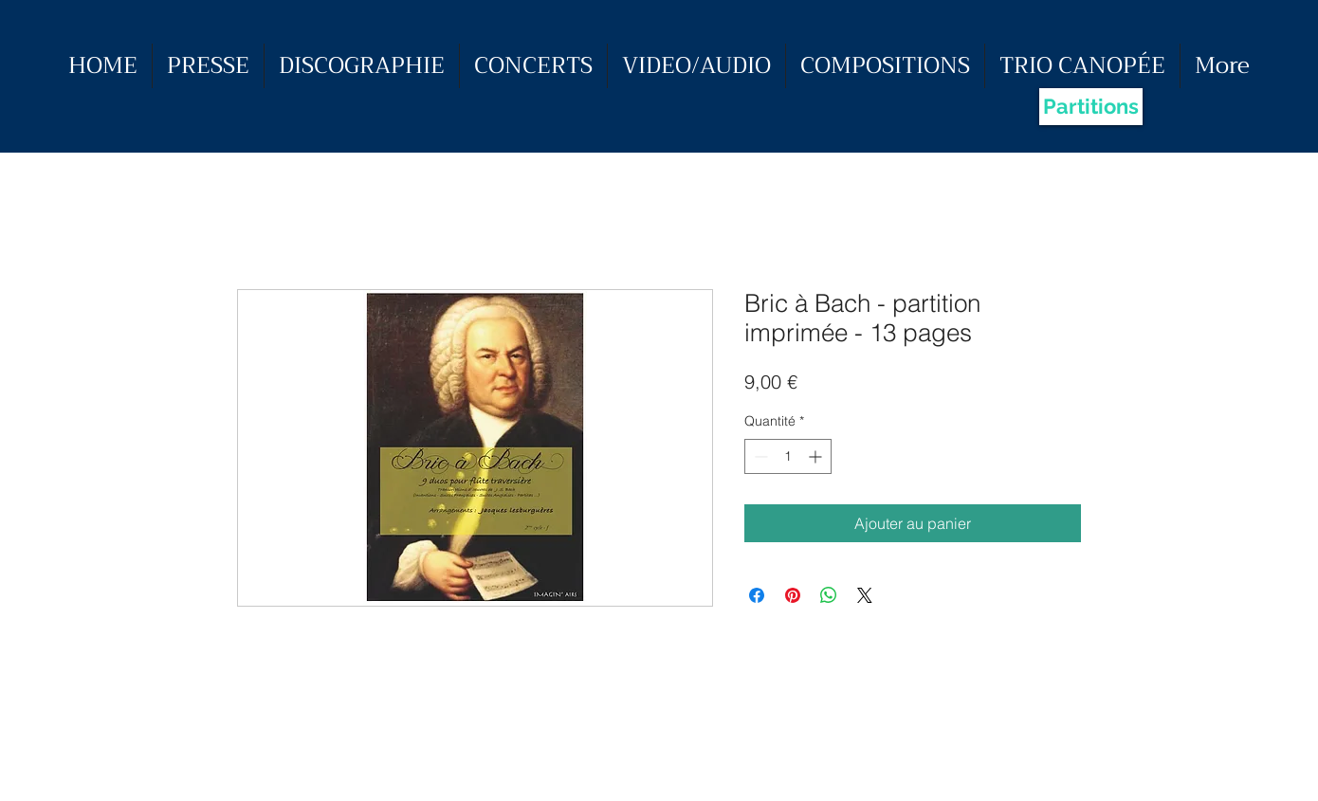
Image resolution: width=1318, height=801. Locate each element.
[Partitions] (1091, 106)
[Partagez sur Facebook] (756, 595)
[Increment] (817, 456)
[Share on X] (864, 595)
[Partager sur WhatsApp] (828, 595)
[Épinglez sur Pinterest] (792, 595)
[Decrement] (759, 456)
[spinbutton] (788, 456)
